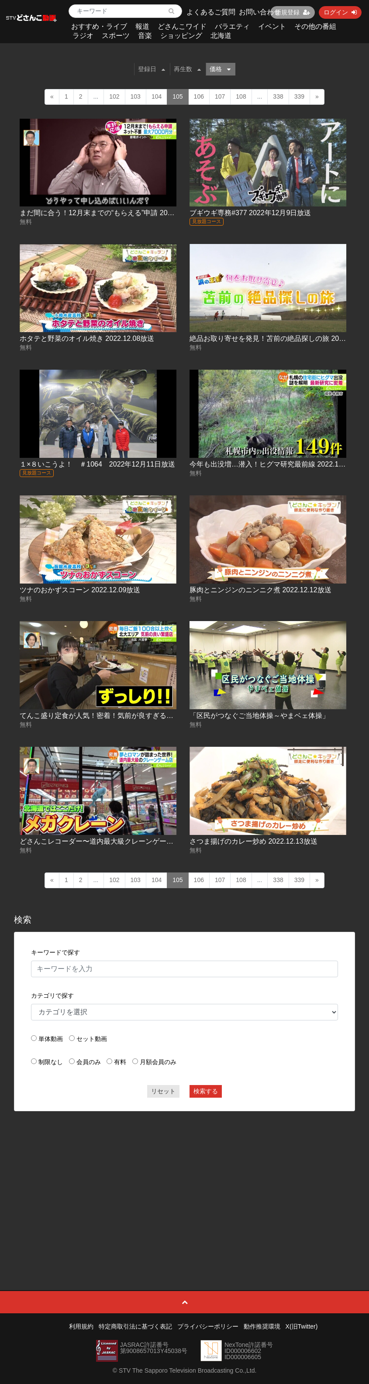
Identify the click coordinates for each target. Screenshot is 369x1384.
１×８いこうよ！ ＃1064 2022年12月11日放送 (97, 464)
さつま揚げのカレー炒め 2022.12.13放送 (253, 841)
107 (220, 96)
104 (157, 96)
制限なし (50, 1061)
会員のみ (88, 1061)
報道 (142, 26)
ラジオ (82, 35)
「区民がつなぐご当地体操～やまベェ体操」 (259, 715)
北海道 (220, 35)
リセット (163, 1091)
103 (136, 96)
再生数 (187, 68)
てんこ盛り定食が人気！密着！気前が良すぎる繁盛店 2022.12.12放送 (129, 715)
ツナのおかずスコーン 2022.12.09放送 (80, 590)
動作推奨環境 (262, 1326)
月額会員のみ (158, 1061)
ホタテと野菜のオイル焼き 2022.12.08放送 (87, 338)
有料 (120, 1061)
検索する (205, 1091)
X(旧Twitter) (302, 1326)
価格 (220, 68)
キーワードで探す (55, 952)
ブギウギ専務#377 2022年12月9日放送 (250, 212)
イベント (272, 26)
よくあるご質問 (210, 12)
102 (114, 96)
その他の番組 (315, 26)
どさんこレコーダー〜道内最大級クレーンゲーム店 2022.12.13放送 (125, 841)
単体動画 (50, 1038)
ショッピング (181, 35)
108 (241, 96)
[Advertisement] (184, 1181)
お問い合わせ (260, 12)
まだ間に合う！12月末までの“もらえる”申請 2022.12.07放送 (114, 212)
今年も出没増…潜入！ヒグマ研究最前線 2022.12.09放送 (278, 464)
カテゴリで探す (52, 995)
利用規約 (81, 1326)
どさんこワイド (182, 26)
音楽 (145, 35)
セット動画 (91, 1038)
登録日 (151, 68)
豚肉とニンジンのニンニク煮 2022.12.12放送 (260, 590)
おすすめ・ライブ (99, 26)
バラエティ (232, 26)
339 (299, 96)
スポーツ (116, 35)
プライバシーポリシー (207, 1326)
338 (278, 96)
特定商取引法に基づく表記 (135, 1326)
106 (199, 96)
